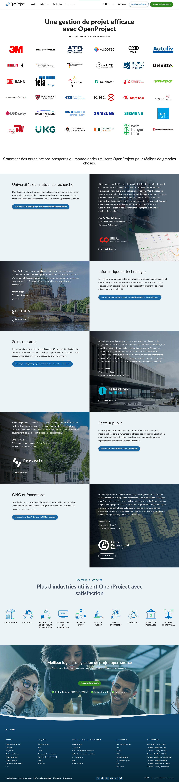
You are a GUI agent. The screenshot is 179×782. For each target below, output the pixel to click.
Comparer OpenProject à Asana (157, 750)
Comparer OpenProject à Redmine (158, 766)
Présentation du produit (13, 744)
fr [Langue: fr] (105, 4)
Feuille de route (77, 744)
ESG (39, 747)
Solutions (44, 4)
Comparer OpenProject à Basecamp (158, 763)
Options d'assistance (12, 754)
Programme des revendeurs (47, 754)
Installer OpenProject (138, 4)
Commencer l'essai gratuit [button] (162, 4)
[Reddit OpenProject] (116, 778)
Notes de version (77, 763)
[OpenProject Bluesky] (120, 778)
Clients (40, 750)
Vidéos (119, 754)
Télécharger (76, 747)
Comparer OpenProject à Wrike (157, 760)
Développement (77, 757)
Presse (40, 760)
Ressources (69, 4)
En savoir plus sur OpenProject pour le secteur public (119, 449)
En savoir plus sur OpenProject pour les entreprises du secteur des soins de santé (42, 364)
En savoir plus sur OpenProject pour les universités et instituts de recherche (40, 207)
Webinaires (120, 766)
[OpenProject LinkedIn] (107, 778)
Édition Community (12, 757)
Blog (118, 763)
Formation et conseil (123, 760)
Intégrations (10, 750)
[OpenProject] (7, 730)
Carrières (41, 757)
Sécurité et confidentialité (14, 763)
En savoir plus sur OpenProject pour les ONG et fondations (34, 517)
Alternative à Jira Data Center (156, 744)
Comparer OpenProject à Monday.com (159, 757)
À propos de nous (43, 744)
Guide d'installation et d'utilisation (83, 750)
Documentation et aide (124, 744)
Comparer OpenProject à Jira (156, 747)
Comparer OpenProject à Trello (157, 754)
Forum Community (123, 757)
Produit (32, 4)
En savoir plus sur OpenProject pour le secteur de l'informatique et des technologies (130, 297)
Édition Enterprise (11, 760)
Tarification (9, 747)
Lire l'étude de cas (107, 249)
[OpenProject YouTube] (111, 778)
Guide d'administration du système (83, 754)
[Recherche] (113, 4)
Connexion (122, 4)
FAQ (118, 747)
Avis (7, 766)
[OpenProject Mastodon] (102, 778)
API (73, 760)
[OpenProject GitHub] (98, 778)
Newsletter (41, 763)
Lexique (119, 750)
